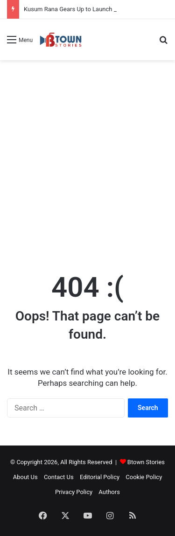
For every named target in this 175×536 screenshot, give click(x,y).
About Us (25, 476)
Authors (109, 491)
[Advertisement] (87, 157)
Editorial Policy (99, 476)
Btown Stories (146, 462)
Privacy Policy (73, 491)
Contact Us (59, 476)
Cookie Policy (144, 476)
